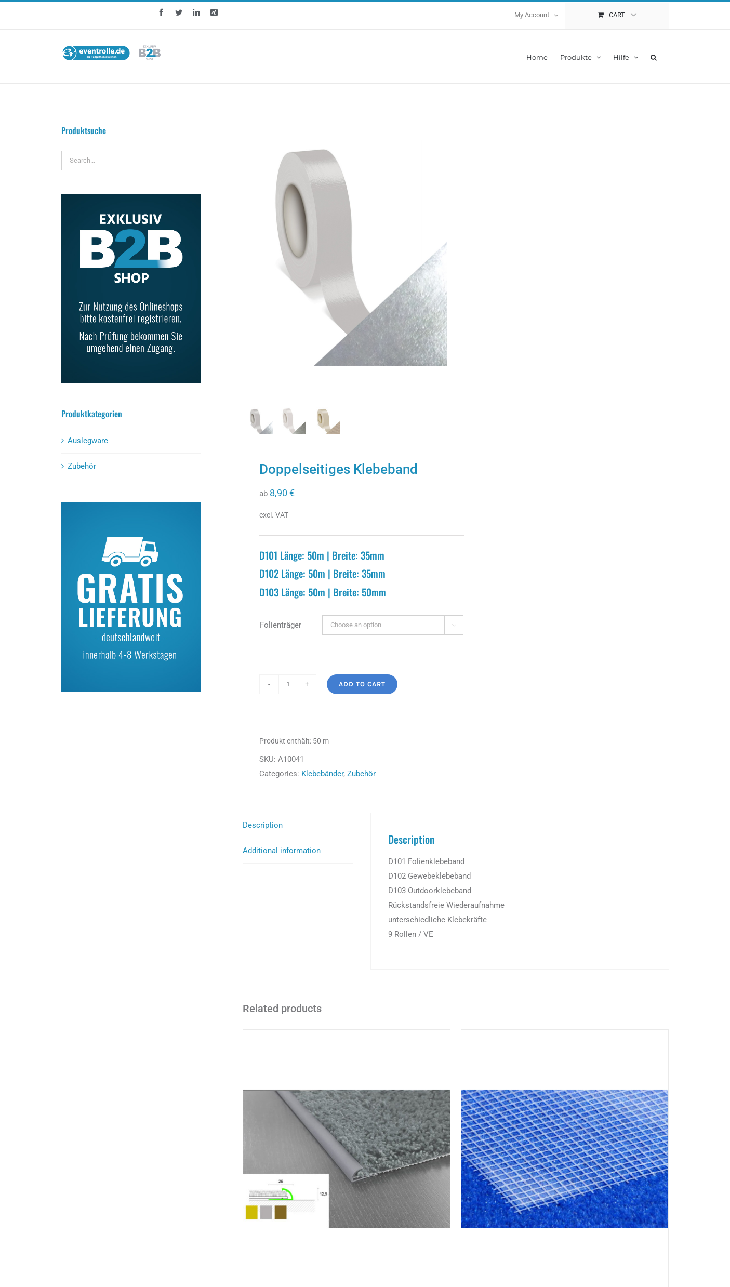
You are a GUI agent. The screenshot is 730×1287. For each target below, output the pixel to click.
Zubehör (361, 781)
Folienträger (280, 633)
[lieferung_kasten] (131, 506)
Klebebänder (322, 781)
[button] (654, 56)
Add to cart (362, 692)
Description (263, 833)
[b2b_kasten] (131, 197)
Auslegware (88, 440)
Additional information (282, 858)
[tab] (298, 833)
